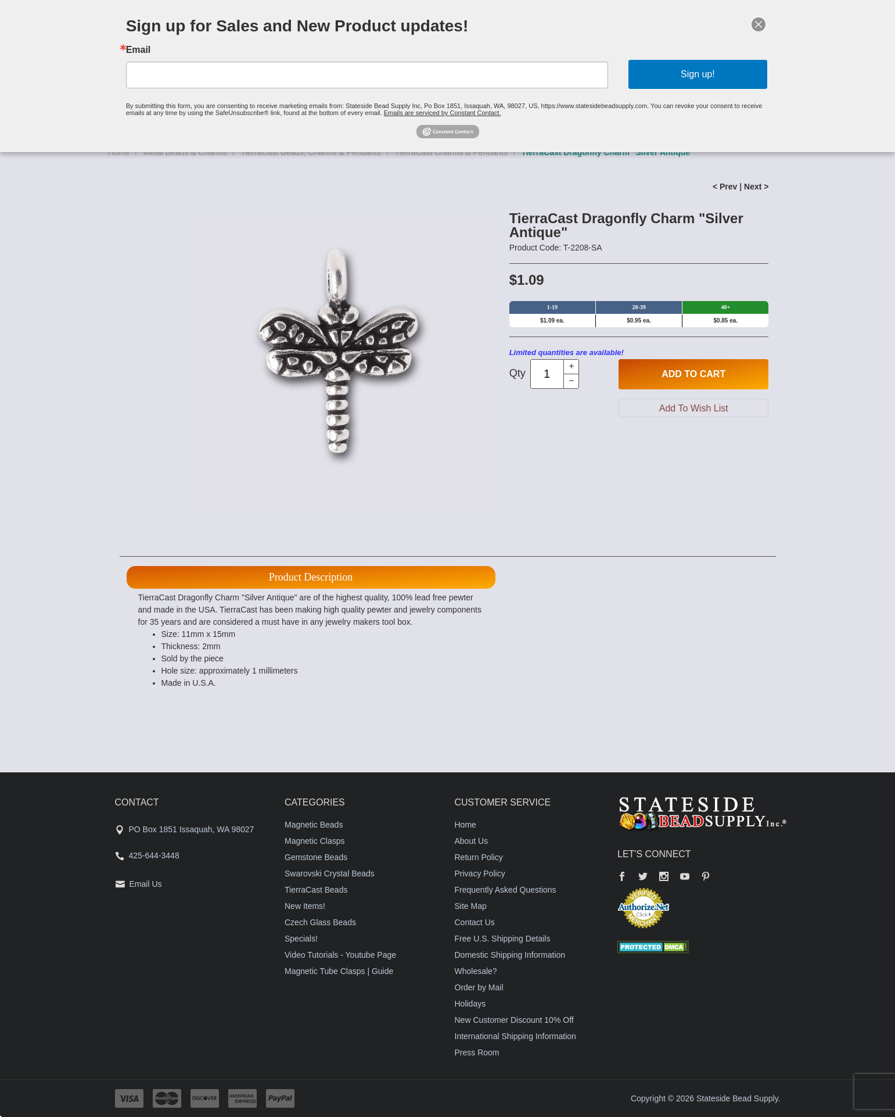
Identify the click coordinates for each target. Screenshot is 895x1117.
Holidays (470, 1003)
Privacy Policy (480, 873)
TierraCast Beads (316, 889)
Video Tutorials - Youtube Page (340, 955)
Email (138, 50)
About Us (471, 841)
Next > (756, 186)
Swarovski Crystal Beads (330, 873)
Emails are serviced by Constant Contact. (442, 112)
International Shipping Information (515, 1036)
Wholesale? (476, 971)
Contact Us (475, 922)
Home (465, 824)
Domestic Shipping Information (510, 955)
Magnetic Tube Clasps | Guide (339, 971)
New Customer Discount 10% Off (514, 1020)
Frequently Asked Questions (505, 889)
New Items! (305, 906)
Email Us (146, 884)
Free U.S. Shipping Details (503, 938)
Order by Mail (479, 987)
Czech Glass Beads (320, 922)
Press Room (477, 1052)
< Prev (725, 186)
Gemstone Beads (316, 857)
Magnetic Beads (314, 824)
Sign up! (698, 74)
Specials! (301, 938)
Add (693, 374)
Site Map (471, 906)
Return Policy (479, 857)
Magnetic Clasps (315, 841)
